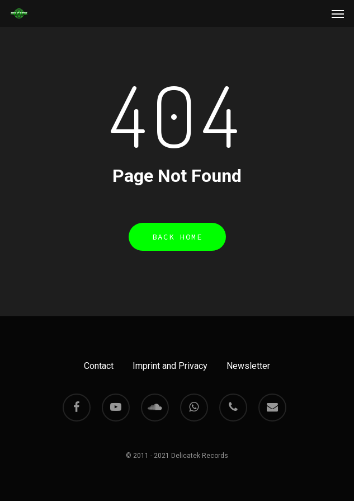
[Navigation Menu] (338, 13)
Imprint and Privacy (170, 365)
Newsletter (248, 365)
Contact (99, 365)
